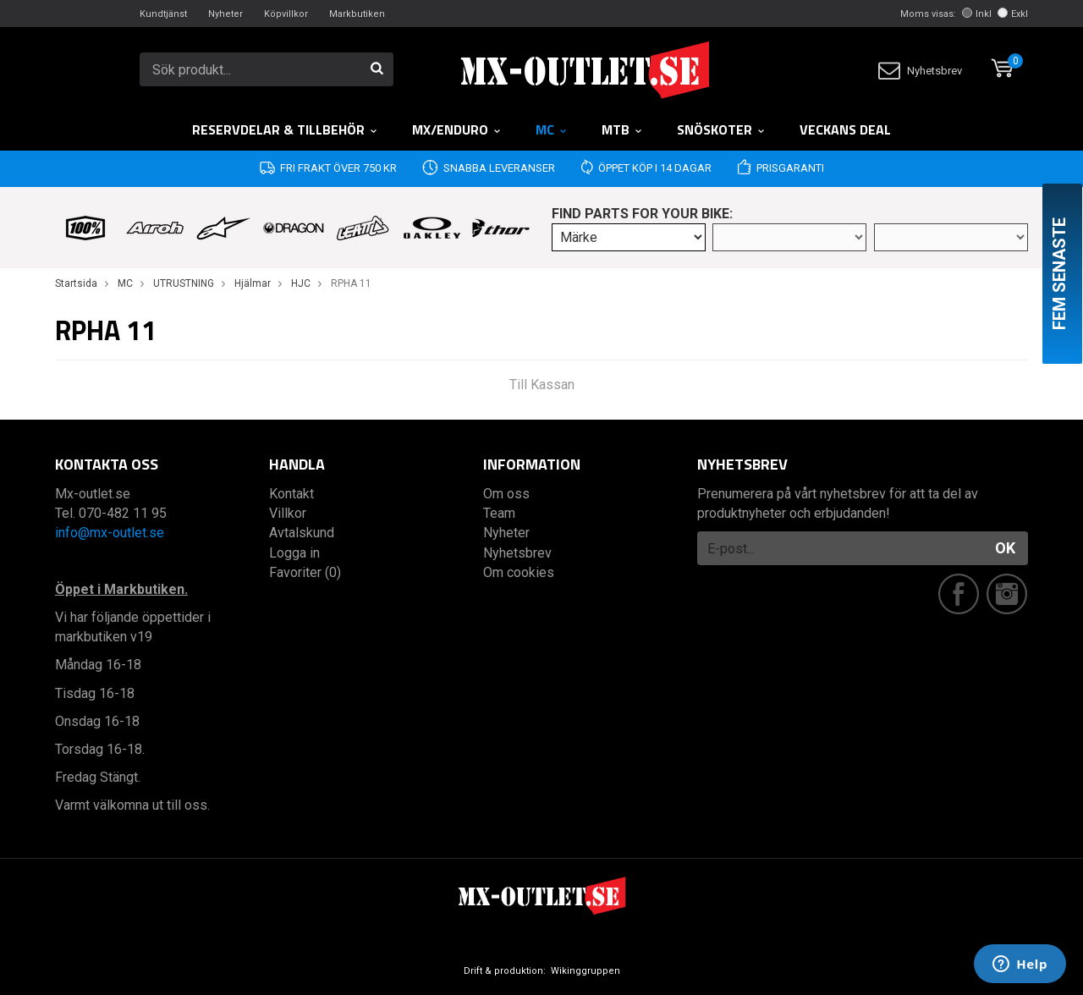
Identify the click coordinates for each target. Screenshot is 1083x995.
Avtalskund (301, 533)
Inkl (977, 13)
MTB (622, 129)
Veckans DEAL (845, 129)
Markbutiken (357, 13)
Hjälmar (252, 283)
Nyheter (225, 13)
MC (552, 129)
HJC (301, 283)
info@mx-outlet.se (109, 533)
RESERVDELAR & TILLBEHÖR (285, 129)
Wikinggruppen (585, 970)
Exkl (1013, 13)
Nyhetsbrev (920, 70)
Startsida (76, 283)
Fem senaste (1059, 273)
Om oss (506, 494)
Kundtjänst (163, 13)
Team (499, 513)
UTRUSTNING (183, 283)
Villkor (287, 513)
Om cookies (518, 572)
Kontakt (291, 494)
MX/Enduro (457, 129)
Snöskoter (721, 129)
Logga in (294, 553)
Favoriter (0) (305, 572)
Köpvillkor (286, 13)
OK (1005, 548)
